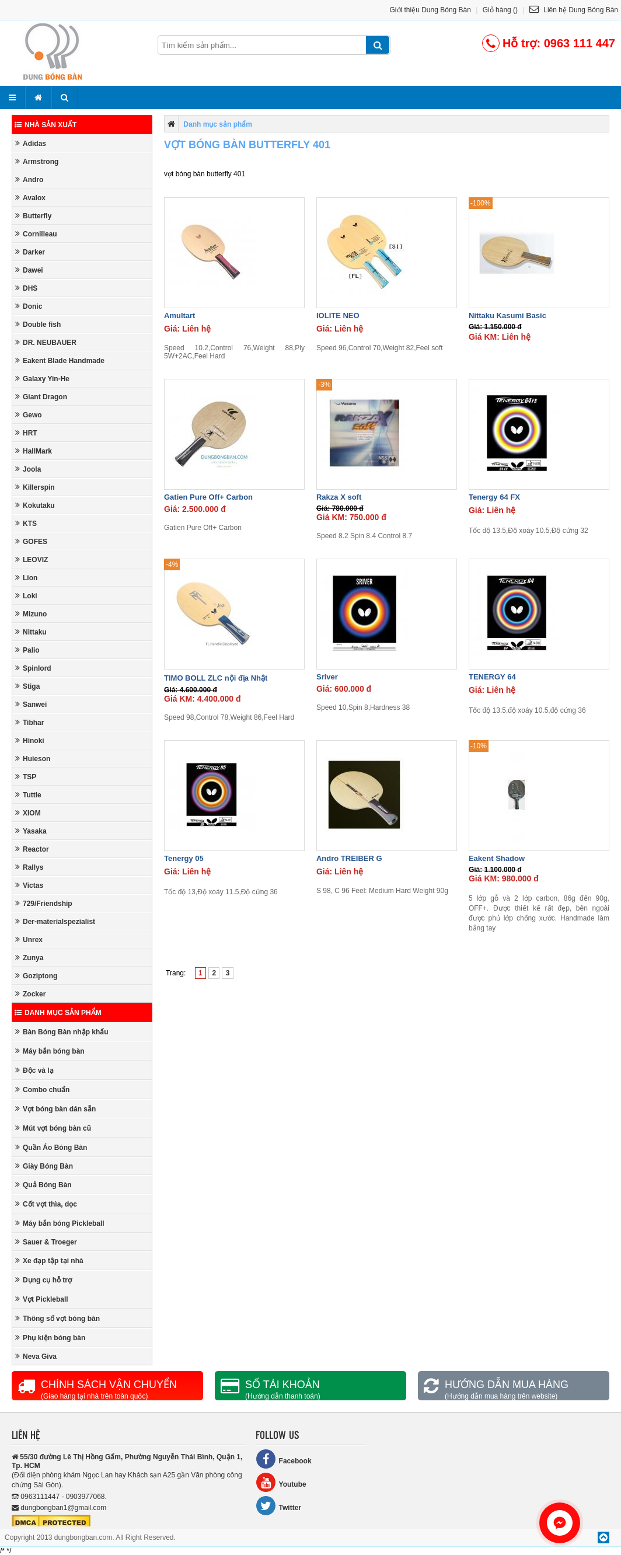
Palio (27, 650)
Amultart (179, 315)
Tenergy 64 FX (494, 497)
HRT (26, 432)
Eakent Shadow (497, 858)
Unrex (29, 939)
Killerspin (35, 487)
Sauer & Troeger (46, 1241)
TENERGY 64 (492, 676)
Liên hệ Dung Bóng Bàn (573, 10)
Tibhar (29, 722)
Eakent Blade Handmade (59, 360)
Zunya (29, 957)
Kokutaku (35, 505)
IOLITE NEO (338, 315)
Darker (30, 251)
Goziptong (36, 975)
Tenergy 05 (184, 858)
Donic (28, 306)
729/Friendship (43, 903)
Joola (28, 469)
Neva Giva (36, 1356)
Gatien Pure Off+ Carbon (208, 497)
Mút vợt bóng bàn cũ (53, 1128)
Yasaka (31, 831)
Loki (26, 595)
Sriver (327, 676)
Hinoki (29, 740)
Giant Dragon (41, 396)
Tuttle (28, 794)
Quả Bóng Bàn (43, 1184)
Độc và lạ (34, 1070)
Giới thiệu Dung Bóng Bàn (430, 10)
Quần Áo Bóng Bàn (51, 1147)
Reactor (32, 849)
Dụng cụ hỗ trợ (43, 1279)
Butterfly (33, 215)
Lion (26, 577)
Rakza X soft (338, 497)
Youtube (281, 1482)
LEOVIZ (31, 559)
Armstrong (36, 161)
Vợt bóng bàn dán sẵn (55, 1108)
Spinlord (33, 668)
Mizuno (31, 613)
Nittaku (31, 631)
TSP (25, 776)
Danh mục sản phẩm (58, 1013)
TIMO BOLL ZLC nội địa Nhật (215, 678)
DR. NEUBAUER (45, 342)
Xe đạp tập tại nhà (49, 1260)
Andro (29, 179)
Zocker (30, 993)
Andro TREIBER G (349, 858)
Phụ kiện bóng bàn (50, 1337)
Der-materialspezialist (55, 921)
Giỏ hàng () (500, 10)
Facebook (284, 1459)
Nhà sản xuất (45, 125)
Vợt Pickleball (41, 1299)
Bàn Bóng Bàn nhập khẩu (62, 1031)
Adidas (30, 143)
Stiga (27, 686)
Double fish (38, 324)
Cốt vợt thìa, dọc (46, 1204)
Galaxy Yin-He (42, 378)
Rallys (29, 867)
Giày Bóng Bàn (44, 1166)
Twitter (278, 1505)
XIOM (28, 812)
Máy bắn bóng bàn (50, 1051)
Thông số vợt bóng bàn (57, 1318)
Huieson (32, 758)
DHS (26, 288)
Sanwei (31, 704)
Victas (29, 885)
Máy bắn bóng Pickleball (59, 1223)
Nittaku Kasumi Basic (507, 315)
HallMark (33, 451)
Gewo (28, 414)
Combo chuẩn (42, 1089)
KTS (26, 523)
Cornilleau (36, 233)
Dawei (29, 270)
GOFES (31, 541)
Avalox (30, 197)
